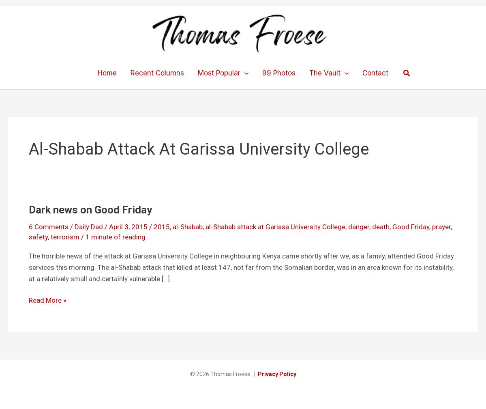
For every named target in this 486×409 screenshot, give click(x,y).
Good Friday (410, 227)
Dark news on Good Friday (90, 210)
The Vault (329, 73)
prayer (441, 227)
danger (358, 227)
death (381, 227)
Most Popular (223, 73)
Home (107, 73)
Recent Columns (157, 73)
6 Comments (49, 227)
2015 (162, 227)
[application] (244, 73)
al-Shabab (188, 227)
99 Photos (278, 73)
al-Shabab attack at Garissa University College (275, 227)
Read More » (47, 300)
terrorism (65, 237)
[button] (407, 73)
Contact (375, 73)
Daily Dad (89, 227)
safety (38, 237)
